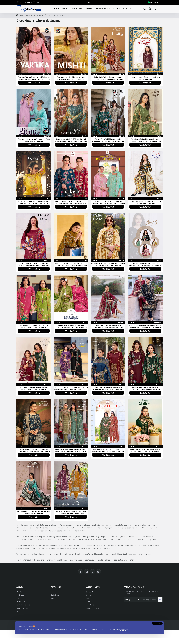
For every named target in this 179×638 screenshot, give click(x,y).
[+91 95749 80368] (24, 2)
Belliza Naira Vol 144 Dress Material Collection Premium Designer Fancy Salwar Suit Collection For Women (108, 264)
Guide (88, 602)
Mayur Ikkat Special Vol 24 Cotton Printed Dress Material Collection (145, 202)
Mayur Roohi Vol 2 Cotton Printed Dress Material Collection (145, 78)
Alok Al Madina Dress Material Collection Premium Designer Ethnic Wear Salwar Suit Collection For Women (108, 450)
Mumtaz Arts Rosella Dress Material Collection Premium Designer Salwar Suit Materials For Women (108, 326)
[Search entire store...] (144, 8)
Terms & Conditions (23, 605)
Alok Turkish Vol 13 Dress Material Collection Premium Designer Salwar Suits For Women (71, 202)
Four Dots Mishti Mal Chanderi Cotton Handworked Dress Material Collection (70, 78)
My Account (56, 587)
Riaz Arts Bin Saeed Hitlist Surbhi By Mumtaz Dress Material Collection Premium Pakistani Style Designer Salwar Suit (70, 450)
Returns (53, 598)
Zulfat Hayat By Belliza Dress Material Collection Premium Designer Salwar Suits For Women (34, 264)
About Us (19, 592)
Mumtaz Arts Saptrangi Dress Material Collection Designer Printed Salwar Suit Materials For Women (108, 388)
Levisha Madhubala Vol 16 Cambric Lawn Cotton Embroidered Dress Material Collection (71, 512)
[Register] (155, 8)
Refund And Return (22, 608)
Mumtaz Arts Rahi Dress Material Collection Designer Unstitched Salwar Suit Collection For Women (145, 326)
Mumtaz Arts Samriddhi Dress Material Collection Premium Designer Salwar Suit (33, 388)
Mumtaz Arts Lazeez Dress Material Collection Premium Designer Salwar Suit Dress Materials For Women (145, 388)
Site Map (89, 595)
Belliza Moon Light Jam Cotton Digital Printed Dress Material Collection (33, 512)
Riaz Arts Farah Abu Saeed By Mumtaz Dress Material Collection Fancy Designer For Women (34, 202)
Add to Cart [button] (35, 83)
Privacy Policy (123, 629)
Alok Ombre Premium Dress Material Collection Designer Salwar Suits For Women (108, 202)
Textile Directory (91, 605)
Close (158, 623)
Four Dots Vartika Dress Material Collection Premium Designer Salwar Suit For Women (34, 78)
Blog (18, 598)
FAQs (18, 611)
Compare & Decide (92, 608)
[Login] (150, 8)
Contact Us (89, 592)
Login (53, 592)
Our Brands (20, 595)
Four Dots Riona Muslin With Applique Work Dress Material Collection (34, 140)
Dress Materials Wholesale (35, 15)
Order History (55, 595)
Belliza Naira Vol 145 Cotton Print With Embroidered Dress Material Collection (108, 78)
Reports (88, 598)
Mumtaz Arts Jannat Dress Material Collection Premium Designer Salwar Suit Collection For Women (71, 388)
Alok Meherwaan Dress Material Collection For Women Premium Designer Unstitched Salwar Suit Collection (71, 264)
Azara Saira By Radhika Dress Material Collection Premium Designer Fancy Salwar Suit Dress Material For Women (34, 450)
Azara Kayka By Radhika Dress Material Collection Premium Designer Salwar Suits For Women (145, 140)
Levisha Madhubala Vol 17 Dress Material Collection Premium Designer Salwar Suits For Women (71, 140)
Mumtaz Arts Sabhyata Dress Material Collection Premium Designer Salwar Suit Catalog (33, 326)
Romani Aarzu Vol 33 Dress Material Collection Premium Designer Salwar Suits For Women (108, 140)
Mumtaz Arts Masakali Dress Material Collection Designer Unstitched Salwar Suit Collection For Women (71, 326)
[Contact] (37, 2)
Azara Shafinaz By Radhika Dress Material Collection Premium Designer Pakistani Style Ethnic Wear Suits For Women (145, 450)
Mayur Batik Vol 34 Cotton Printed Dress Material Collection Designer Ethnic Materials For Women (145, 264)
